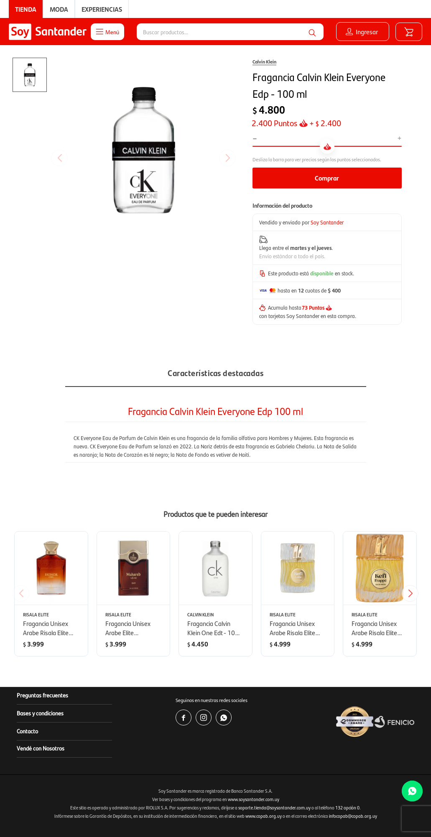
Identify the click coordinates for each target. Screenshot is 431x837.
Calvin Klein (264, 61)
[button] (413, 593)
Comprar (327, 178)
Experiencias (102, 9)
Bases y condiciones (40, 713)
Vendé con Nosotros (40, 748)
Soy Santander (327, 222)
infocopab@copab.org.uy (353, 816)
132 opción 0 (347, 807)
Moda (59, 9)
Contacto (27, 731)
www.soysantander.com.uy (253, 799)
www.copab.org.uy (263, 816)
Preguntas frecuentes (42, 695)
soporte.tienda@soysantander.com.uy (274, 807)
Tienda (25, 9)
